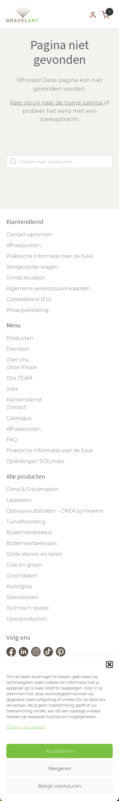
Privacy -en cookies (25, 726)
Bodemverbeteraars (31, 543)
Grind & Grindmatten (32, 489)
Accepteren (59, 751)
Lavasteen (19, 500)
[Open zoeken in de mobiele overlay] (59, 161)
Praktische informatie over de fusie (49, 256)
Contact (16, 407)
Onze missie (21, 367)
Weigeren (59, 768)
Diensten (18, 349)
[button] (109, 664)
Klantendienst (24, 400)
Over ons (17, 360)
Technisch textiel (27, 608)
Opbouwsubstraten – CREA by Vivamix (54, 511)
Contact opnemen (29, 235)
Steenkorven (22, 597)
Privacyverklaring (27, 310)
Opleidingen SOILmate (35, 461)
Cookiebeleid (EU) (28, 299)
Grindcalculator (25, 278)
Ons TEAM (19, 378)
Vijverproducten (26, 619)
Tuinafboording (25, 522)
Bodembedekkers (29, 532)
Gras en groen (24, 565)
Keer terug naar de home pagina (57, 102)
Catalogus (18, 418)
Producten (19, 338)
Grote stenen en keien (34, 554)
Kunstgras (19, 586)
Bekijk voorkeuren (59, 786)
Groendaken (22, 576)
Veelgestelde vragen (32, 267)
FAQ (11, 440)
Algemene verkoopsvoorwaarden (48, 289)
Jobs (12, 389)
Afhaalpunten (23, 245)
